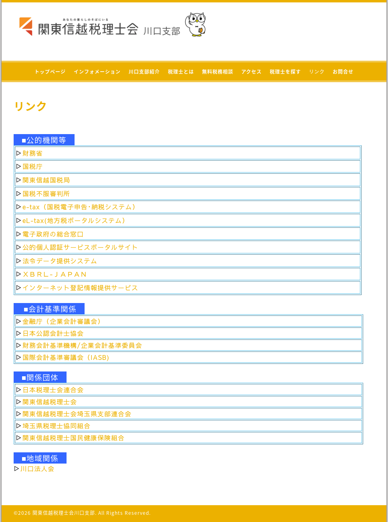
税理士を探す (285, 71)
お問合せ (343, 71)
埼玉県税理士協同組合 (56, 425)
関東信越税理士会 (49, 401)
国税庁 (32, 166)
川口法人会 (37, 468)
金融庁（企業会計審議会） (63, 321)
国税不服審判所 (46, 193)
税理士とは (181, 71)
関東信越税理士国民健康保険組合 (73, 437)
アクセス (251, 71)
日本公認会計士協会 (53, 333)
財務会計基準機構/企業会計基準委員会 (82, 345)
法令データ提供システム (59, 260)
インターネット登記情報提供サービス (80, 287)
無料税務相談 (217, 71)
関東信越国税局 (46, 179)
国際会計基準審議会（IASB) (65, 357)
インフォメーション (97, 71)
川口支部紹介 (144, 71)
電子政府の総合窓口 (53, 233)
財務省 (32, 153)
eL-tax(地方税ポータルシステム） (75, 220)
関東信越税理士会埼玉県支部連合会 (76, 413)
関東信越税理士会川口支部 (63, 512)
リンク (317, 71)
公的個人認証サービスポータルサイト (80, 247)
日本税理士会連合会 (53, 389)
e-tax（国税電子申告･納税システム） (80, 206)
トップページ (50, 71)
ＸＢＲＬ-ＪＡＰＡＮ (54, 273)
